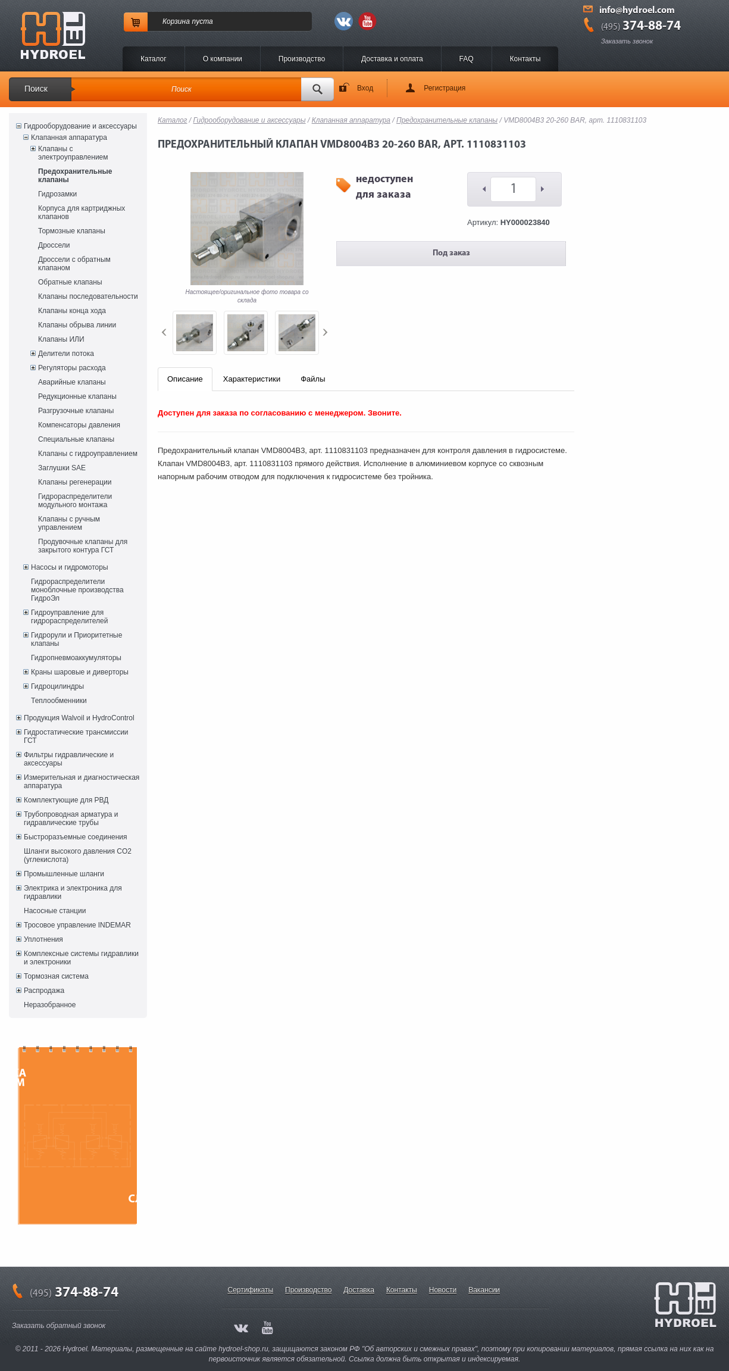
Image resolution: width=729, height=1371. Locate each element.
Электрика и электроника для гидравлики (73, 892)
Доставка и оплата (392, 59)
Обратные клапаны (70, 282)
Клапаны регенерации (75, 482)
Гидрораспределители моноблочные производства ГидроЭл (77, 589)
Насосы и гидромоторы (69, 567)
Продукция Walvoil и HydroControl (79, 718)
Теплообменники (59, 701)
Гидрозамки (57, 194)
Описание (185, 378)
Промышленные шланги (64, 874)
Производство (302, 59)
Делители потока (66, 353)
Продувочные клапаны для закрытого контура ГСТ (82, 546)
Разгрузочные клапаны (76, 411)
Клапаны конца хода (72, 311)
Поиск (36, 88)
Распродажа (44, 990)
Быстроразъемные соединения (75, 837)
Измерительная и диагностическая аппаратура (81, 781)
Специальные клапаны (76, 439)
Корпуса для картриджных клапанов (81, 212)
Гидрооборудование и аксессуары (80, 126)
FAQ (466, 59)
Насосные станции (55, 911)
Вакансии (484, 1290)
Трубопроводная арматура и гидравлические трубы (71, 818)
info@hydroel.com (637, 10)
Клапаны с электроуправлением (73, 153)
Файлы (313, 378)
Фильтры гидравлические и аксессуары (69, 759)
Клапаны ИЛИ (61, 339)
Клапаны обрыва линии (77, 325)
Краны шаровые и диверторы (80, 672)
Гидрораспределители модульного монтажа (75, 500)
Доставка (358, 1290)
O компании (222, 59)
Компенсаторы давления (79, 425)
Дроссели (54, 245)
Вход (365, 88)
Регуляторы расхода (72, 368)
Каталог (153, 59)
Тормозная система (56, 976)
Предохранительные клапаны (75, 175)
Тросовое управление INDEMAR (77, 925)
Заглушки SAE (62, 468)
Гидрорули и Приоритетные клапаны (76, 639)
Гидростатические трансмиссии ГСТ (76, 736)
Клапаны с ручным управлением (69, 523)
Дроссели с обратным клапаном (74, 263)
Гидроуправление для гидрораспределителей (69, 616)
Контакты (525, 59)
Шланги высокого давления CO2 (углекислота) (78, 855)
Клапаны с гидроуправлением (87, 453)
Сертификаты (251, 1290)
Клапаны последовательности (88, 296)
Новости (442, 1290)
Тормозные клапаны (71, 231)
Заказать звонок (627, 41)
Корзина (176, 21)
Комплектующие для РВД (66, 800)
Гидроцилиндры (57, 686)
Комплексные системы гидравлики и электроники (81, 958)
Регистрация (444, 88)
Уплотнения (43, 939)
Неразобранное (50, 1005)
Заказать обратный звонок (58, 1326)
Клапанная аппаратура (69, 137)
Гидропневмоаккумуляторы (76, 658)
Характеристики (251, 378)
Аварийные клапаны (72, 382)
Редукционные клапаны (77, 396)
